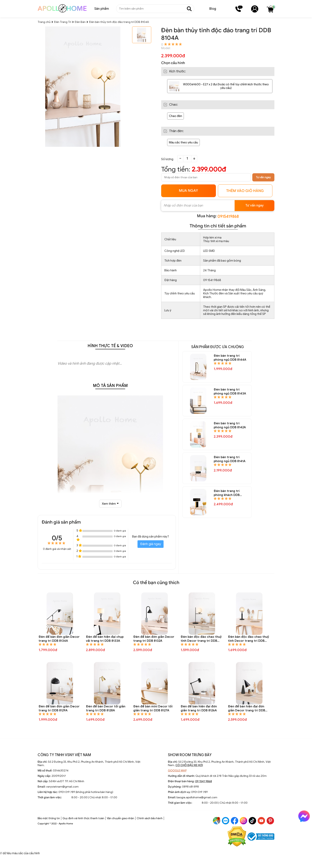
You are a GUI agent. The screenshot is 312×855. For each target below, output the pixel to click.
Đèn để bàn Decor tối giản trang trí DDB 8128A (105, 708)
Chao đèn (175, 116)
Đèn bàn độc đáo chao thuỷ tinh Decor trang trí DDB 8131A (201, 639)
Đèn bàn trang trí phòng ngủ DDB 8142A (230, 425)
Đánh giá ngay (150, 544)
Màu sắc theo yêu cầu (183, 142)
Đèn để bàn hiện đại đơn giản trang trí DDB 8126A (199, 708)
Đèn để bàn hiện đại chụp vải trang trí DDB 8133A (105, 639)
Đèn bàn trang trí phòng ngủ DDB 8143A (230, 391)
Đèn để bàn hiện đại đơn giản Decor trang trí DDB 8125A (246, 708)
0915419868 (228, 216)
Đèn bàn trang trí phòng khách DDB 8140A (227, 493)
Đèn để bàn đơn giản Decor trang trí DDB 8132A (153, 639)
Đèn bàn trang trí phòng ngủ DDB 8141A (229, 459)
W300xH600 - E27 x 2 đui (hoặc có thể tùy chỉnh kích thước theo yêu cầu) (226, 86)
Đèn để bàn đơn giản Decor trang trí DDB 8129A (59, 708)
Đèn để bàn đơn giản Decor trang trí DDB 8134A (59, 639)
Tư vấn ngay (263, 177)
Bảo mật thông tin (49, 818)
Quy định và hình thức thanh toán (83, 818)
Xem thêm (110, 503)
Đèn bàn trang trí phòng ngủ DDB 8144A (230, 357)
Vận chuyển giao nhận (120, 818)
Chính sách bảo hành (150, 818)
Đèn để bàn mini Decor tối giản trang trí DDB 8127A (153, 708)
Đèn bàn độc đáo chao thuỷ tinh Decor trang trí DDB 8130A (248, 639)
